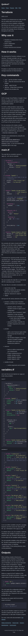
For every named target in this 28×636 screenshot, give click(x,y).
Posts (7, 8)
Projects (12, 8)
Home (3, 8)
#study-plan (15, 622)
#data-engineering (6, 622)
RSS (20, 8)
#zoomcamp (13, 624)
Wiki (16, 8)
